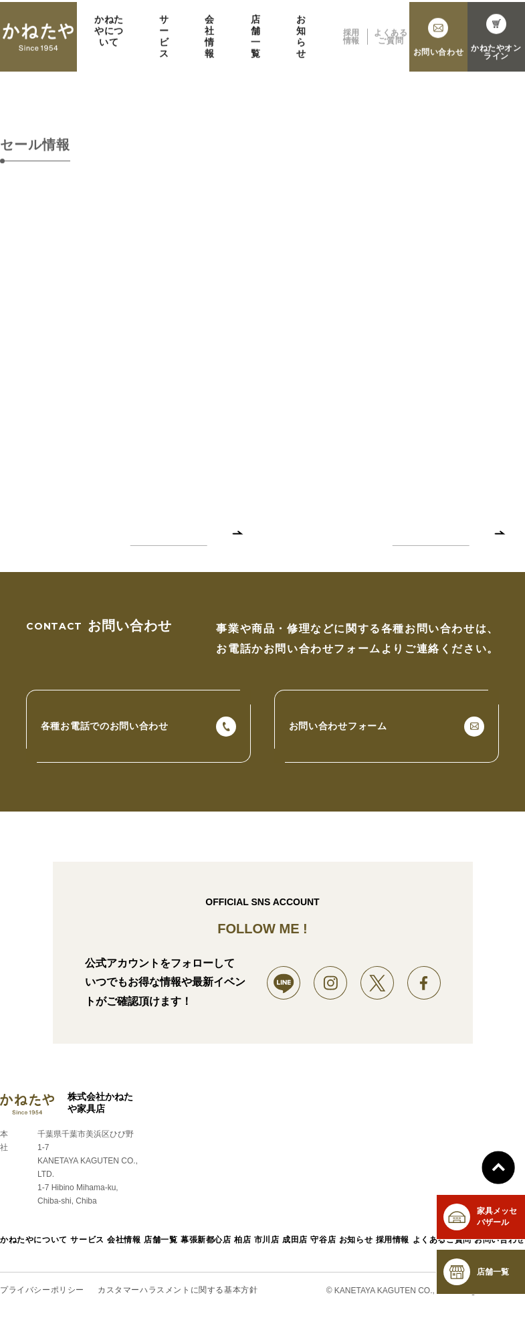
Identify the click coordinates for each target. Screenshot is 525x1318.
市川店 (267, 1239)
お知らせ (301, 43)
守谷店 (323, 1239)
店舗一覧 (256, 43)
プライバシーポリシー (42, 1291)
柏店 (242, 1239)
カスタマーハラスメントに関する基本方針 (177, 1291)
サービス (164, 43)
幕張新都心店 (206, 1239)
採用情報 (351, 43)
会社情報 (210, 43)
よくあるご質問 (390, 43)
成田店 (295, 1239)
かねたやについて (109, 38)
